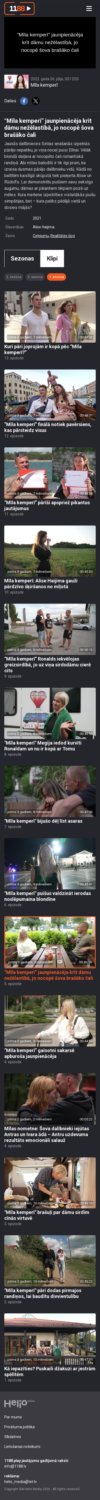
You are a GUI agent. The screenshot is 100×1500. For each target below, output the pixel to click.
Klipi (52, 258)
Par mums (13, 1417)
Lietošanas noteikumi (22, 1446)
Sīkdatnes (12, 1437)
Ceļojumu (41, 236)
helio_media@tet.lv (50, 1478)
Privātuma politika (19, 1427)
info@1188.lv (50, 1463)
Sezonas (22, 258)
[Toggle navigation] (89, 8)
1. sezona (56, 277)
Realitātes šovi (62, 236)
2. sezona (35, 277)
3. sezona (13, 277)
